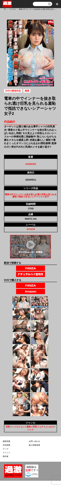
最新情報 (6, 441)
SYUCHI (31, 229)
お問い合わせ (34, 441)
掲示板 (5, 456)
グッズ (5, 449)
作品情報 (6, 445)
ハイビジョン (18, 427)
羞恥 (29, 427)
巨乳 (8, 427)
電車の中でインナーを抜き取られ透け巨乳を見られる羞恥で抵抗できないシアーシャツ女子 (31, 195)
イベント (6, 452)
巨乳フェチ (38, 427)
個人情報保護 (34, 445)
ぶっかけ (49, 427)
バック (30, 430)
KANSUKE (30, 164)
